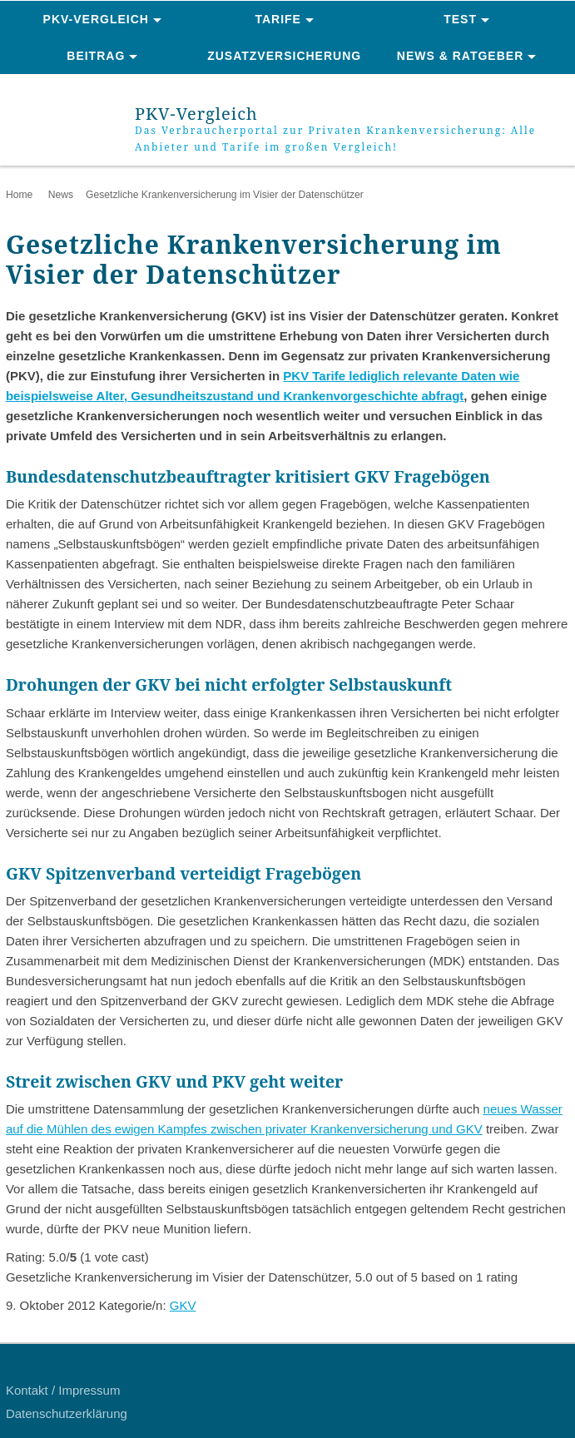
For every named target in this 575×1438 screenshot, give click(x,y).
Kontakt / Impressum (63, 1390)
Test (460, 19)
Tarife (278, 19)
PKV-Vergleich (96, 19)
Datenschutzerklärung (66, 1413)
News (60, 195)
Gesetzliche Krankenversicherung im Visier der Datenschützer (225, 195)
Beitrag (96, 55)
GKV (183, 1305)
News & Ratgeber (460, 55)
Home (19, 195)
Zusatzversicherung (284, 55)
